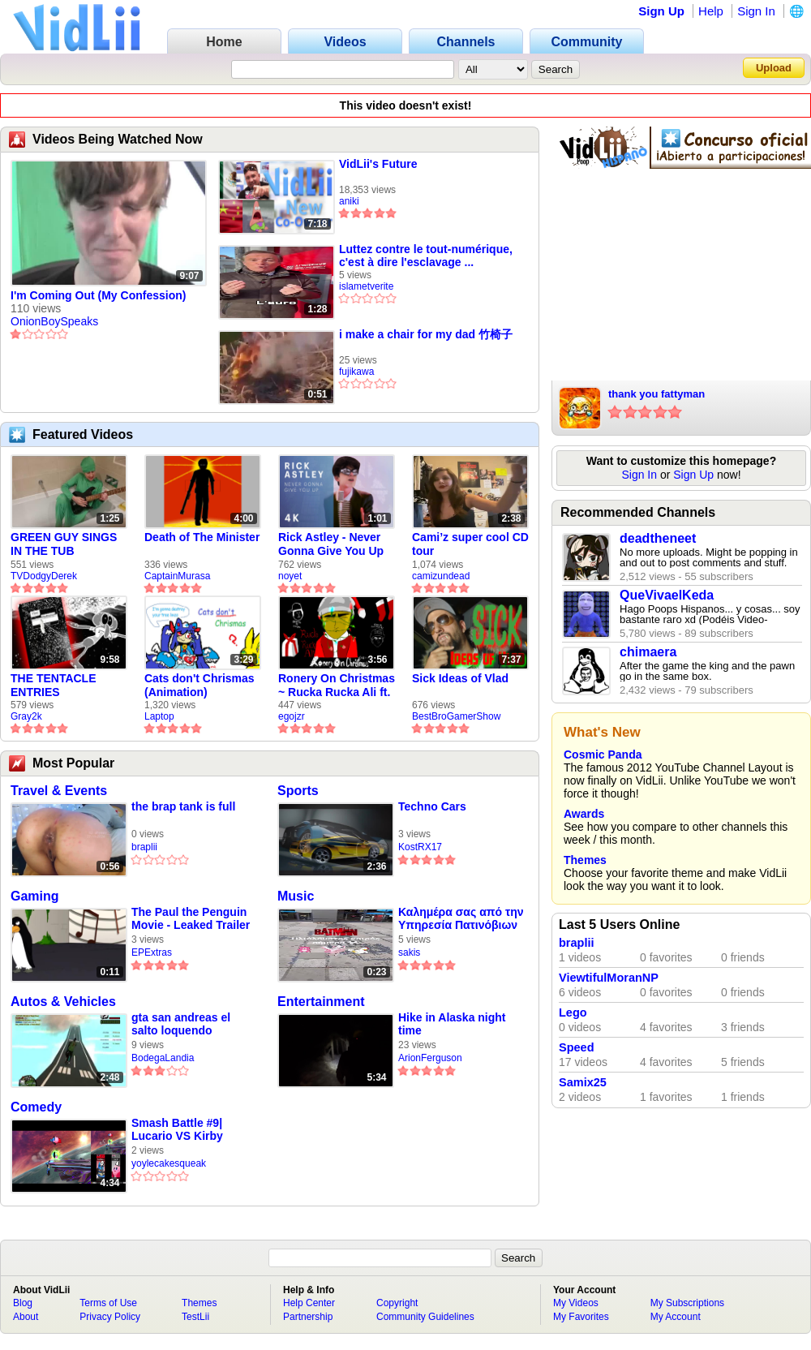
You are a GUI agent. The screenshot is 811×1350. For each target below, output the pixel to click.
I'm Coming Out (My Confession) (98, 295)
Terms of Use (108, 1303)
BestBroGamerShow (456, 716)
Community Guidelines (425, 1316)
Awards (584, 813)
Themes (585, 859)
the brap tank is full (183, 806)
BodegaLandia (162, 1058)
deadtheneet (658, 538)
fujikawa (356, 371)
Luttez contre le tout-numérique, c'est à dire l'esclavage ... (426, 256)
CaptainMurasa (177, 576)
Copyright (397, 1303)
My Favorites (581, 1316)
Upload (774, 68)
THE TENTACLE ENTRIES (54, 685)
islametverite (366, 286)
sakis (409, 952)
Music (295, 896)
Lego (573, 1012)
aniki (349, 201)
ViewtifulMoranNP (609, 977)
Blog (22, 1303)
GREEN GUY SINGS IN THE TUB (64, 544)
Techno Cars (432, 806)
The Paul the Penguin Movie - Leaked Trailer (190, 918)
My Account (675, 1316)
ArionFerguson (430, 1058)
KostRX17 (420, 847)
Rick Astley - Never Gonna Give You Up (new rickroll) (331, 544)
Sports (298, 791)
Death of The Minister (202, 537)
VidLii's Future (378, 163)
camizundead (441, 576)
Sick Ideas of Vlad (460, 678)
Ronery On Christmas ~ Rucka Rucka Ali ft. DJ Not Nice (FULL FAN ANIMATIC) (336, 685)
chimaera (648, 652)
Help (710, 11)
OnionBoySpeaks (54, 321)
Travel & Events (59, 791)
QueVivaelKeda (667, 595)
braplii (144, 847)
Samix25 (583, 1082)
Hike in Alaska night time (452, 1024)
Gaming (35, 896)
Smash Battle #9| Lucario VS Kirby (177, 1129)
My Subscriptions (687, 1303)
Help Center (309, 1303)
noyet (290, 576)
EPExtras (151, 952)
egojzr (291, 716)
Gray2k (26, 716)
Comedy (36, 1107)
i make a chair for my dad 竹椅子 (426, 334)
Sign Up (661, 11)
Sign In (756, 11)
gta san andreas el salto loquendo (180, 1024)
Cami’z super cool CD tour (470, 544)
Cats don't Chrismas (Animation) (199, 685)
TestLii (195, 1316)
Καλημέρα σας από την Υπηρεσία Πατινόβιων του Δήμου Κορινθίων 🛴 (460, 918)
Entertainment (321, 1001)
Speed (576, 1047)
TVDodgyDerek (44, 576)
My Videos (576, 1303)
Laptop (159, 716)
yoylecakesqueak (168, 1163)
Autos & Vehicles (63, 1001)
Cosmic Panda (603, 754)
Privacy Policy (109, 1316)
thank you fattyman (656, 394)
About (25, 1316)
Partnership (308, 1316)
